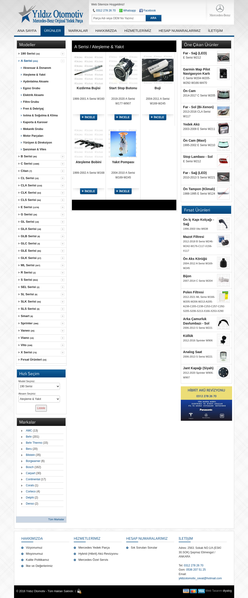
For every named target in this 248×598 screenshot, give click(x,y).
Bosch (30, 467)
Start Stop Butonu (123, 88)
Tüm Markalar (56, 519)
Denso (30, 503)
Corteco (31, 491)
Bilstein (30, 455)
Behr (29, 436)
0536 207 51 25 (196, 569)
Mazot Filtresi (193, 237)
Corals (30, 485)
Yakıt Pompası (123, 162)
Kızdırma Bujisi (88, 88)
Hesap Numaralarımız (147, 538)
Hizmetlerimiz (87, 538)
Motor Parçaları (33, 135)
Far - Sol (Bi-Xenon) (198, 107)
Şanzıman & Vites (34, 149)
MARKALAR (78, 31)
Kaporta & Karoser (35, 122)
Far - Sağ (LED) (195, 53)
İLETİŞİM (186, 538)
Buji (158, 88)
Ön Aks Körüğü (195, 259)
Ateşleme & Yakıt (34, 74)
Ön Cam (189, 91)
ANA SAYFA (27, 31)
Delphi (30, 497)
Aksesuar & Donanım (37, 68)
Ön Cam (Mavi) (194, 140)
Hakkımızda (32, 538)
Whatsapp (127, 10)
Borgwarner (33, 461)
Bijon (187, 276)
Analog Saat (192, 352)
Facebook (150, 10)
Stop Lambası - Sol (198, 157)
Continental (33, 479)
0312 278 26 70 (106, 10)
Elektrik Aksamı (33, 95)
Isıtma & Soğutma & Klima (40, 115)
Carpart (30, 473)
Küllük (188, 336)
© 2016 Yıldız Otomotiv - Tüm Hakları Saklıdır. (45, 591)
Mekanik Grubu (33, 129)
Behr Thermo (34, 442)
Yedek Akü (191, 124)
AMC (29, 430)
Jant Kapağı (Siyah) (198, 368)
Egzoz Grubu (31, 88)
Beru (29, 448)
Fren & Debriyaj (33, 108)
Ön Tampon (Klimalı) (199, 189)
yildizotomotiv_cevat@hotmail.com (200, 578)
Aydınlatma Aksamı (36, 81)
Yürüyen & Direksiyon (37, 142)
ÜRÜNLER (52, 31)
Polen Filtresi (193, 292)
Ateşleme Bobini (88, 162)
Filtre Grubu (31, 101)
